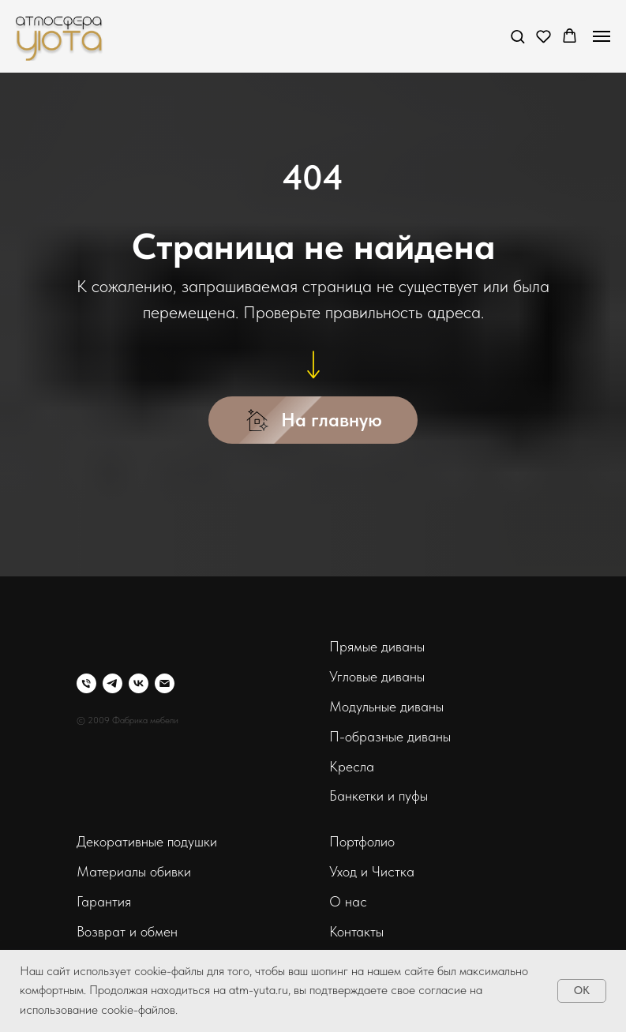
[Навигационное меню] (601, 36)
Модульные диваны (386, 706)
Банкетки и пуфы (378, 795)
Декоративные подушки (147, 841)
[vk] (138, 683)
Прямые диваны (377, 646)
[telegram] (112, 683)
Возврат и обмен (127, 931)
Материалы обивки (134, 871)
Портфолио (362, 841)
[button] (517, 35)
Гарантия (104, 901)
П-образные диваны (390, 736)
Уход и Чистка (371, 871)
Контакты (356, 931)
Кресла (351, 766)
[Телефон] (86, 683)
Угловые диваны (377, 676)
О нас (348, 901)
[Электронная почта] (164, 683)
